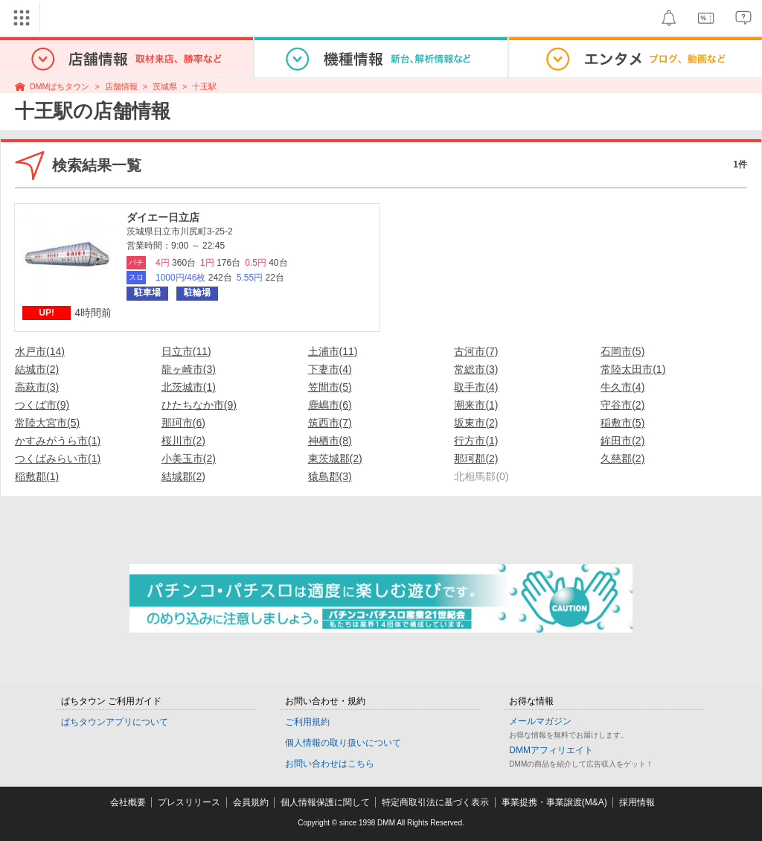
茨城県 (165, 86)
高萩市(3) (37, 387)
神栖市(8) (330, 440)
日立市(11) (186, 351)
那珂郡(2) (476, 458)
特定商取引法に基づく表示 (435, 802)
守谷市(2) (622, 405)
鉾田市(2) (622, 440)
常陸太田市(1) (633, 369)
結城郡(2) (183, 476)
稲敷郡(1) (37, 476)
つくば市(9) (42, 405)
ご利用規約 (307, 722)
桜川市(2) (183, 440)
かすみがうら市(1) (57, 440)
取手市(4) (476, 387)
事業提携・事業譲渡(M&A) (554, 802)
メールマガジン (540, 721)
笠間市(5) (330, 387)
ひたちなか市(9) (199, 405)
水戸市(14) (40, 351)
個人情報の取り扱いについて (343, 743)
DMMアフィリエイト (551, 750)
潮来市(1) (476, 405)
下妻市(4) (330, 369)
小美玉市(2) (188, 458)
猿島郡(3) (330, 476)
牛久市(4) (622, 387)
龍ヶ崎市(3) (188, 369)
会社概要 (128, 802)
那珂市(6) (183, 423)
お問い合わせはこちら (329, 763)
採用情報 (637, 802)
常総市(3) (476, 369)
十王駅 (204, 86)
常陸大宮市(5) (47, 423)
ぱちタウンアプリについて (114, 722)
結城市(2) (37, 369)
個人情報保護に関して (325, 802)
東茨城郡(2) (335, 458)
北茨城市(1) (188, 387)
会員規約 (251, 802)
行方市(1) (476, 440)
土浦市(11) (333, 351)
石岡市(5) (622, 351)
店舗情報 (121, 86)
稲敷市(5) (622, 423)
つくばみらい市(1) (57, 458)
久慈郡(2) (622, 458)
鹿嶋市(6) (330, 405)
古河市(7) (476, 351)
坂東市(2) (476, 423)
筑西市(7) (330, 423)
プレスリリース (189, 802)
